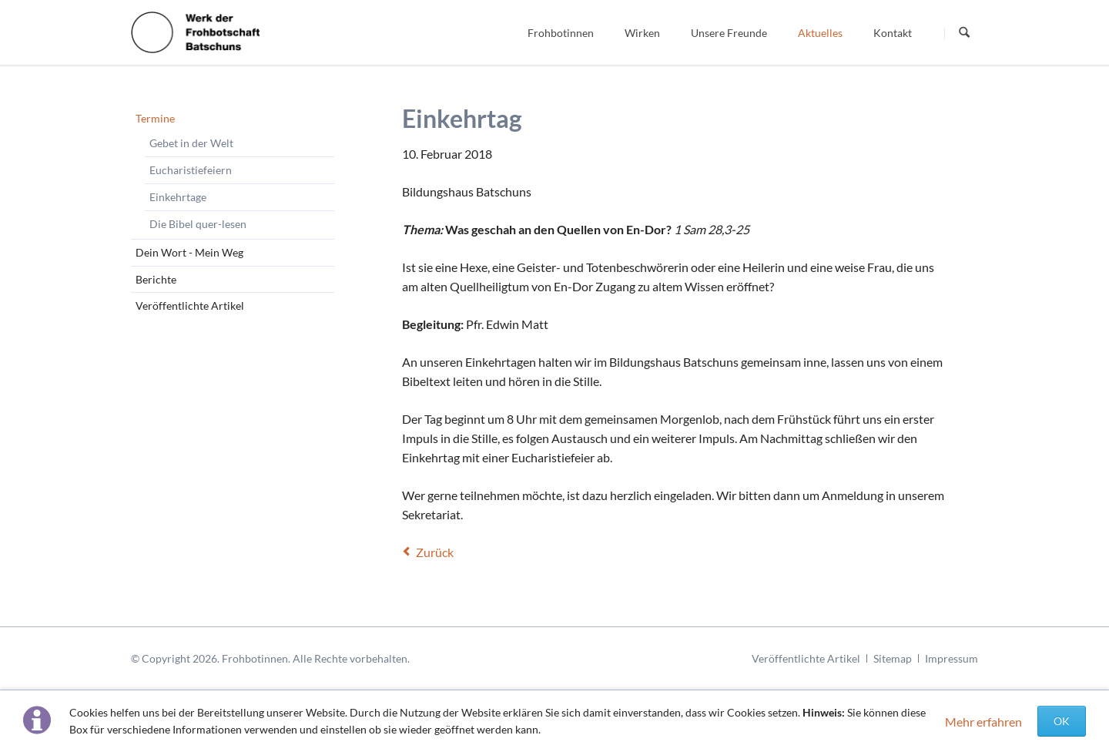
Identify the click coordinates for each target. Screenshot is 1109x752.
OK (1062, 720)
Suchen (964, 33)
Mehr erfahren (983, 721)
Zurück (435, 552)
